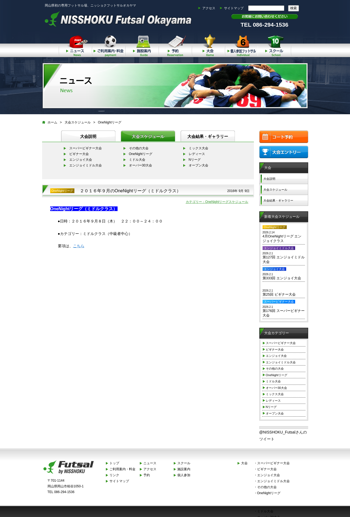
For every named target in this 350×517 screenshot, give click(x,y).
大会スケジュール (78, 122)
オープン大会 (198, 165)
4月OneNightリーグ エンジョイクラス (282, 238)
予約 (174, 45)
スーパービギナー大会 (85, 148)
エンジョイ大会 (80, 160)
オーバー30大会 (140, 165)
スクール (274, 45)
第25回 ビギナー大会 (279, 294)
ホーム (52, 122)
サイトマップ (234, 8)
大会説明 (88, 136)
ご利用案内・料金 (108, 45)
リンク (114, 475)
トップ (114, 463)
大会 (208, 45)
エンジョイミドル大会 (85, 165)
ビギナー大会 (79, 154)
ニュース (75, 45)
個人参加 (241, 45)
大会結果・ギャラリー (207, 136)
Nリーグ (195, 160)
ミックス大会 (198, 148)
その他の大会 (139, 148)
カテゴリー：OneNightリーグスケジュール (217, 202)
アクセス (208, 8)
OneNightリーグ (110, 122)
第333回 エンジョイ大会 (282, 278)
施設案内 (141, 45)
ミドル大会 (137, 160)
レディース (197, 154)
